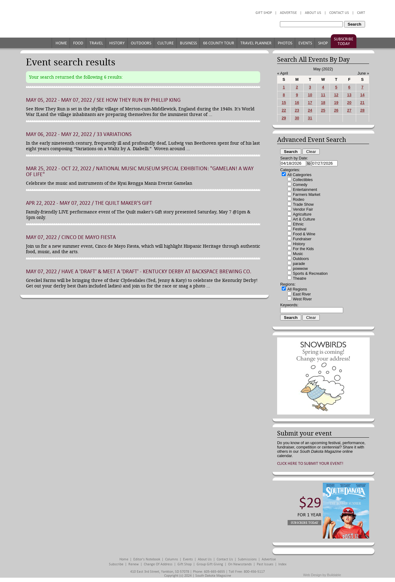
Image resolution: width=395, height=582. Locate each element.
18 (323, 103)
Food (78, 43)
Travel (96, 43)
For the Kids (303, 249)
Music (298, 254)
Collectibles (303, 180)
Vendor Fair (303, 209)
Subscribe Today (343, 41)
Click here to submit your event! (310, 463)
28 (362, 110)
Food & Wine (304, 234)
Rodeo (298, 199)
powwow (300, 268)
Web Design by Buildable (322, 575)
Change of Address (158, 564)
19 (336, 103)
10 (310, 95)
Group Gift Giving (210, 564)
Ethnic (298, 224)
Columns (171, 559)
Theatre (299, 278)
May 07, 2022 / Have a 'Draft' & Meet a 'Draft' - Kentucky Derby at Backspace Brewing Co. (139, 271)
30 (297, 118)
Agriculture (302, 214)
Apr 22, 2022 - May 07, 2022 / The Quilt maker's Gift (89, 203)
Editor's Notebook (146, 559)
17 (310, 103)
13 (349, 95)
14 (362, 95)
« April (282, 73)
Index (282, 564)
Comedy (300, 185)
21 (362, 103)
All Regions (297, 289)
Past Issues (265, 564)
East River (302, 294)
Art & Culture (304, 219)
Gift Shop (264, 13)
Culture (165, 43)
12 (336, 95)
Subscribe (116, 564)
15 (284, 103)
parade (299, 264)
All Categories (299, 175)
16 (297, 103)
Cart (361, 13)
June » (363, 73)
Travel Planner (256, 43)
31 (310, 118)
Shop (323, 43)
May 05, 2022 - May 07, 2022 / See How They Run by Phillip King (103, 100)
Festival (299, 229)
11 (323, 95)
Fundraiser (302, 239)
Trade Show (303, 204)
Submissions (247, 559)
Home (61, 43)
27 (349, 110)
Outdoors (141, 43)
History (117, 43)
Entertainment (305, 190)
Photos (285, 43)
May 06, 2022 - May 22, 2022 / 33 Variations (78, 134)
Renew (133, 564)
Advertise (288, 13)
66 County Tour (218, 43)
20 (349, 103)
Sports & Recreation (310, 273)
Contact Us (339, 13)
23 (297, 110)
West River (302, 299)
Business (188, 43)
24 (310, 110)
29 (284, 118)
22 (284, 110)
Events (305, 43)
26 (336, 110)
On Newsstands (240, 564)
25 (323, 110)
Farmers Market (306, 194)
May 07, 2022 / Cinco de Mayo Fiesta (71, 237)
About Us (313, 13)
